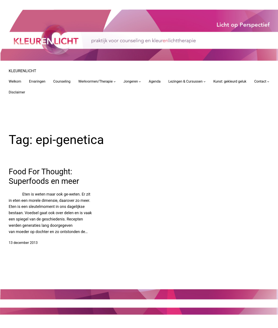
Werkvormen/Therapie (95, 81)
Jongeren (130, 81)
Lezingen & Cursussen (185, 81)
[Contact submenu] (268, 81)
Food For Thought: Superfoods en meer (44, 176)
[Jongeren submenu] (140, 81)
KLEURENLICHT (22, 71)
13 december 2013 (23, 243)
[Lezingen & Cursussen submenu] (205, 81)
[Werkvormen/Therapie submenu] (115, 81)
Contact (260, 81)
